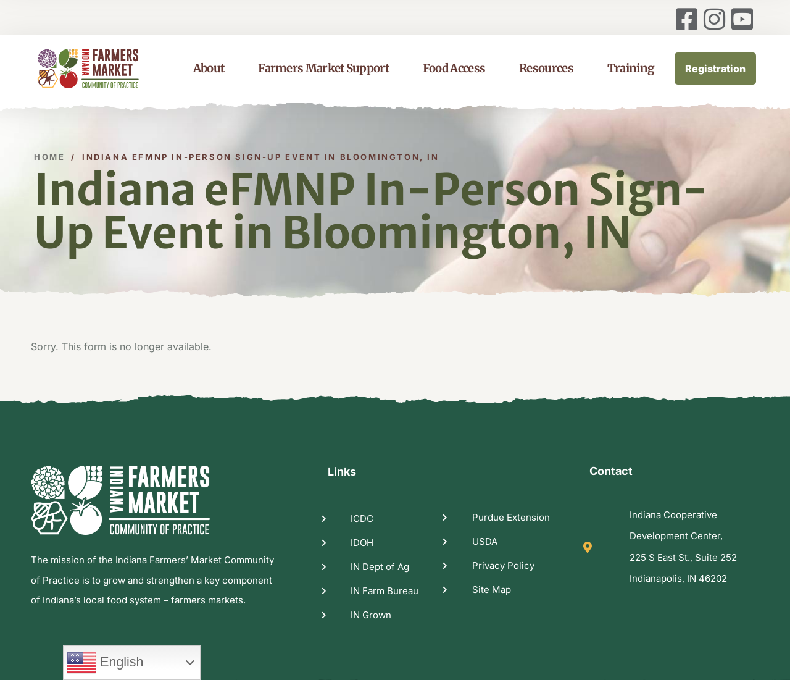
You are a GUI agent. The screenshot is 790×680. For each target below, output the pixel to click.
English (105, 663)
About (209, 68)
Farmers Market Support (323, 68)
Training (630, 68)
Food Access (454, 68)
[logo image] (103, 68)
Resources (546, 68)
